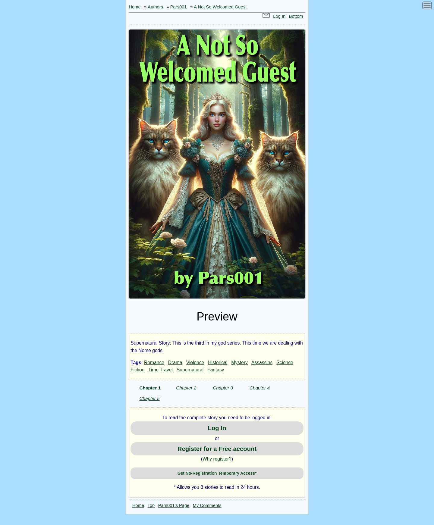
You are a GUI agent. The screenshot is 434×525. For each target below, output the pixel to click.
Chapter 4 (260, 387)
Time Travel (160, 369)
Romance (154, 362)
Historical (217, 362)
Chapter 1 (150, 387)
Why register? (217, 458)
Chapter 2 (186, 387)
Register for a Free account (217, 448)
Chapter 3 (223, 387)
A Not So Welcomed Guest (220, 7)
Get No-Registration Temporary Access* (217, 473)
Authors (155, 7)
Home (134, 7)
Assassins (261, 362)
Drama (175, 362)
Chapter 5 (150, 398)
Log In (279, 16)
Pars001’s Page (174, 505)
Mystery (239, 362)
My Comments (207, 505)
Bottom (296, 16)
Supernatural (190, 369)
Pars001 (178, 7)
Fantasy (215, 369)
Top (151, 505)
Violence (195, 362)
